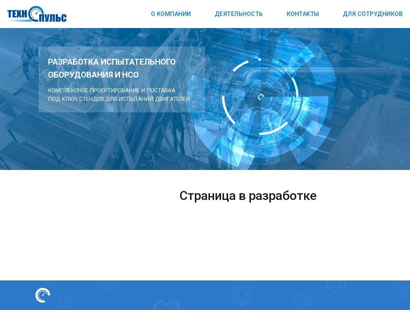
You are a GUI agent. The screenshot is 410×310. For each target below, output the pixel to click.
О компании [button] (171, 13)
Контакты (303, 13)
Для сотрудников (373, 13)
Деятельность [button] (239, 13)
